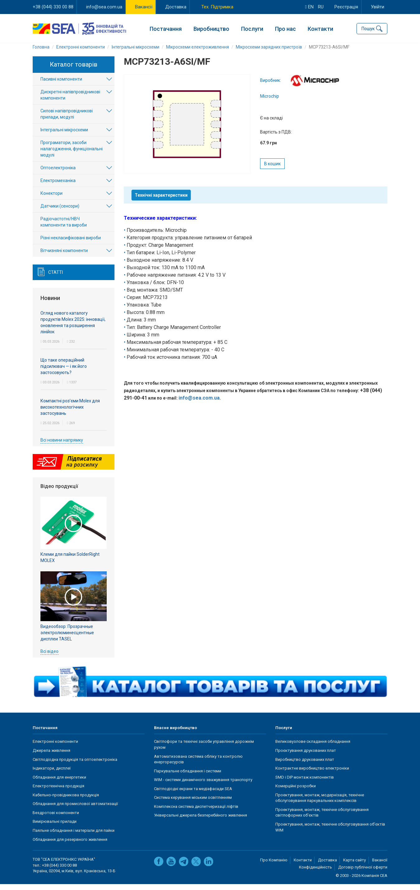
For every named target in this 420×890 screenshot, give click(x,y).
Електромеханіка (58, 186)
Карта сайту (354, 866)
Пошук (368, 28)
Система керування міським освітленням (193, 803)
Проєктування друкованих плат (305, 756)
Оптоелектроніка (58, 173)
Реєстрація (346, 7)
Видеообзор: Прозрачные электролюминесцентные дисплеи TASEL (67, 638)
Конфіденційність (315, 873)
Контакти (320, 28)
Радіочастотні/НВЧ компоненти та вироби (63, 227)
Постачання (166, 28)
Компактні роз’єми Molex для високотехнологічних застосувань (70, 412)
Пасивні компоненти (61, 84)
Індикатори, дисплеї (52, 774)
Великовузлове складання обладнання (312, 747)
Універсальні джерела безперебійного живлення (200, 821)
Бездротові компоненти (56, 818)
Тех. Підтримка (217, 7)
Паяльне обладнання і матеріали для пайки (73, 836)
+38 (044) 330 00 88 (53, 7)
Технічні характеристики (161, 201)
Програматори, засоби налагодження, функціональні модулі (71, 154)
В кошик (272, 169)
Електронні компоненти (55, 747)
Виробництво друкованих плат (304, 765)
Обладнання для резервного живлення (70, 845)
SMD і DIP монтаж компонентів (304, 782)
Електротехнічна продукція (58, 791)
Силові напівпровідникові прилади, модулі (66, 119)
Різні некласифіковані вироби (70, 243)
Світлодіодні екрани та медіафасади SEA (193, 794)
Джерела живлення (51, 756)
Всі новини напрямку (61, 445)
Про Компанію (273, 866)
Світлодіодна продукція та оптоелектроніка (75, 765)
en (309, 7)
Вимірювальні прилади (55, 827)
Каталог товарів (73, 70)
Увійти (377, 7)
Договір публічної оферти (362, 873)
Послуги (252, 28)
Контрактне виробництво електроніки (312, 774)
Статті (55, 278)
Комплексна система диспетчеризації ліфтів (196, 812)
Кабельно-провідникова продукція (66, 801)
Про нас (285, 28)
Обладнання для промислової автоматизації (75, 809)
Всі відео (49, 656)
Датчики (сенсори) (59, 211)
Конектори (51, 199)
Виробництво (211, 28)
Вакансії (143, 7)
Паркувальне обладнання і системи (187, 776)
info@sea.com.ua (104, 7)
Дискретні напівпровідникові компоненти (70, 100)
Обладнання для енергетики (59, 782)
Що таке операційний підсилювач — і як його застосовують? (63, 372)
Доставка (175, 7)
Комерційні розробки (295, 791)
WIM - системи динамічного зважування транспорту (203, 785)
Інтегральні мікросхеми (64, 135)
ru (321, 7)
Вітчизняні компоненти (64, 256)
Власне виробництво (175, 733)
